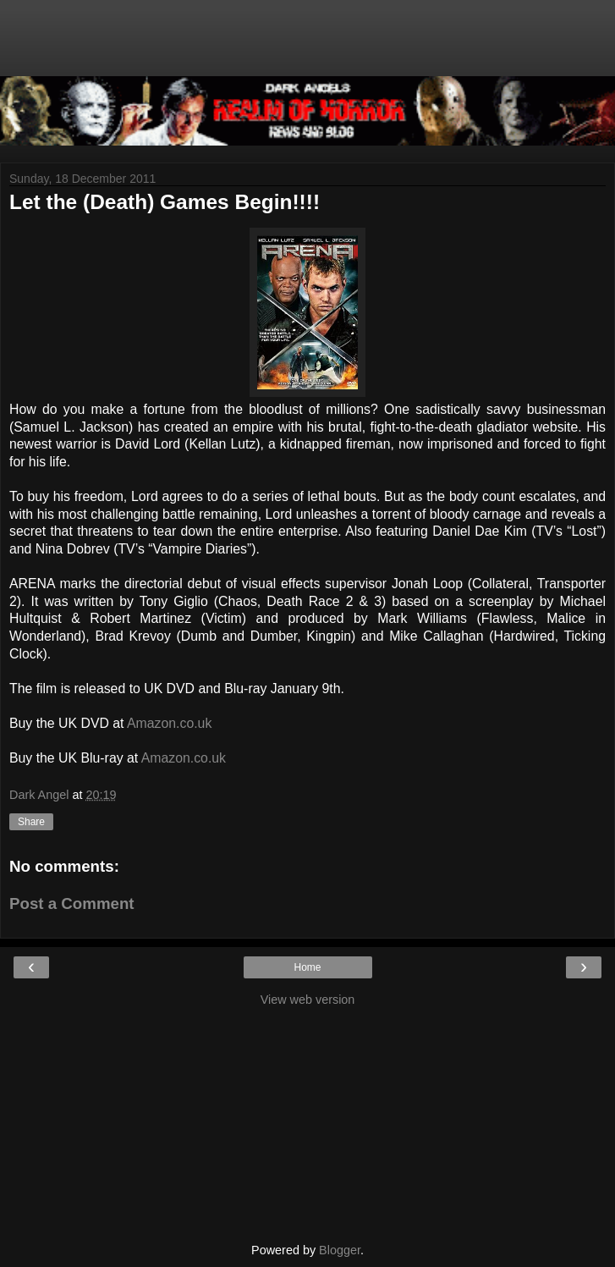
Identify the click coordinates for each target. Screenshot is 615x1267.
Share (31, 822)
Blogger (339, 1250)
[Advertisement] (308, 46)
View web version (308, 999)
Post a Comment (72, 903)
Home (307, 967)
